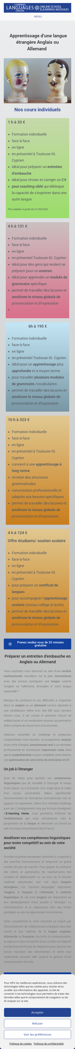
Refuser (37, 1023)
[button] (8, 80)
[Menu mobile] (37, 17)
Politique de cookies (20, 1043)
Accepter (37, 1012)
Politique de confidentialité (49, 1043)
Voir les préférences (37, 1034)
